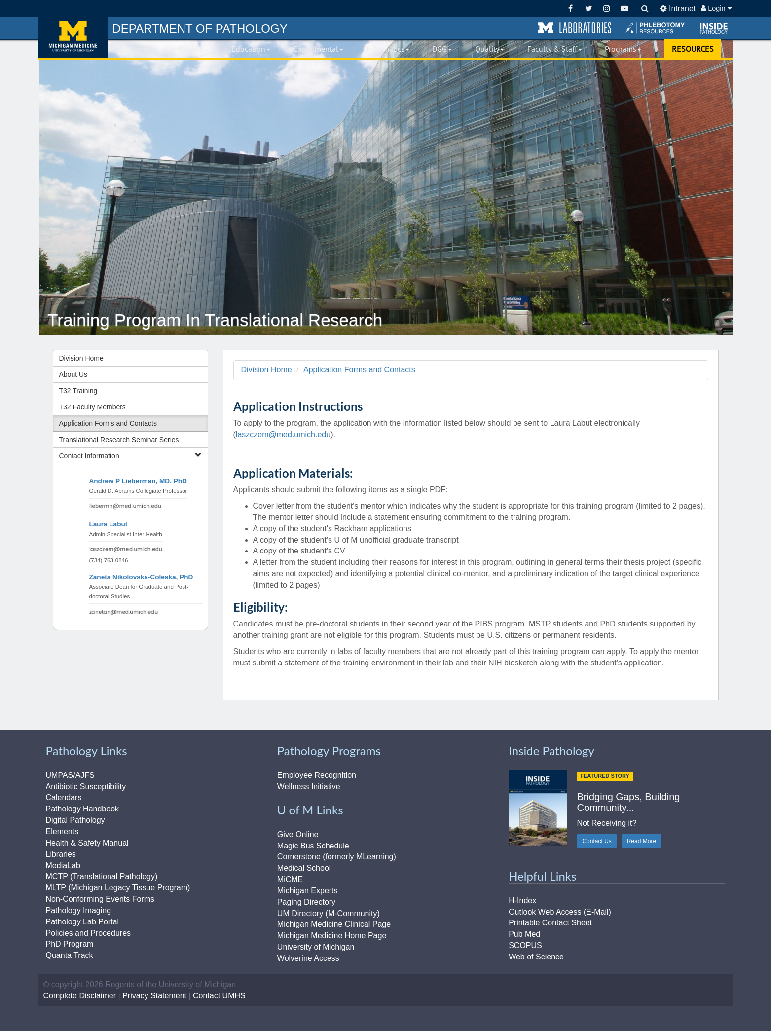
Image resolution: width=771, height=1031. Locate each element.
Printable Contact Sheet (550, 923)
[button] (574, 28)
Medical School (304, 868)
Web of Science (536, 957)
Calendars (64, 797)
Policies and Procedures (88, 933)
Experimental (318, 49)
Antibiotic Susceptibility (86, 786)
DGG (442, 49)
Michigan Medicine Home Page (331, 935)
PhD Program (70, 944)
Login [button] (716, 8)
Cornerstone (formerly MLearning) (336, 856)
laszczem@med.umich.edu (283, 434)
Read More (641, 841)
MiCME (290, 879)
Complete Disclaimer (79, 996)
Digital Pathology (75, 820)
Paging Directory (306, 902)
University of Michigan (316, 947)
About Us (73, 374)
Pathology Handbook (82, 809)
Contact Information (130, 455)
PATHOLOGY (200, 28)
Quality (489, 49)
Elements (62, 831)
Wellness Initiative (308, 786)
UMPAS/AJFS (70, 775)
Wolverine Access (308, 958)
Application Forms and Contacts (108, 423)
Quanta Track (69, 955)
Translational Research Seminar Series (119, 439)
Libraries (61, 854)
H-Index (522, 900)
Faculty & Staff (554, 49)
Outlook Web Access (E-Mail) (560, 912)
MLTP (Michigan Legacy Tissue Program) (118, 888)
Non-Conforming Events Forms (100, 899)
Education (250, 49)
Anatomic (137, 49)
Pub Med (524, 934)
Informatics (388, 49)
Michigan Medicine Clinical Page (334, 924)
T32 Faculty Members (92, 407)
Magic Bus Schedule (313, 846)
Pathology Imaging (78, 910)
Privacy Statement (154, 996)
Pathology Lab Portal (82, 922)
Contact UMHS (219, 996)
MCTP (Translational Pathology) (102, 876)
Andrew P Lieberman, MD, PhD (138, 481)
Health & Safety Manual (87, 843)
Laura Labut (108, 524)
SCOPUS (525, 945)
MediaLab (63, 865)
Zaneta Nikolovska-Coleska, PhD (141, 577)
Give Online (298, 834)
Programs (623, 49)
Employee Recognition (316, 775)
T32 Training (78, 391)
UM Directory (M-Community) (328, 913)
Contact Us (596, 841)
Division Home (81, 358)
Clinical (194, 49)
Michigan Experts (307, 890)
